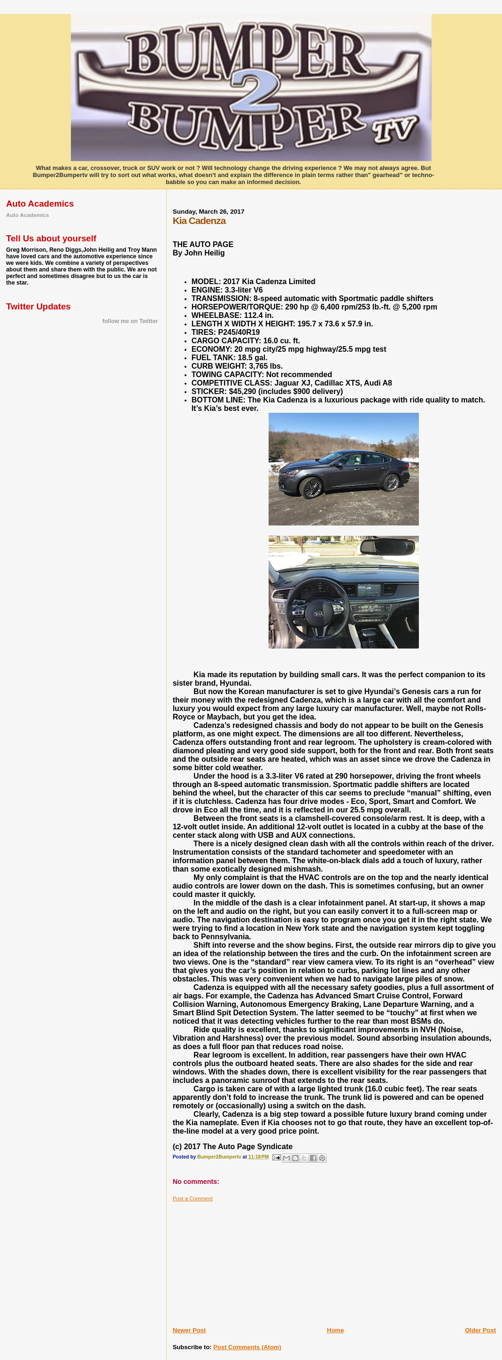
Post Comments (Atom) (247, 1347)
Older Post (480, 1330)
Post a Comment (193, 1198)
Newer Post (189, 1330)
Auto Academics (27, 215)
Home (335, 1330)
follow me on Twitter (130, 321)
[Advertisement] (243, 1260)
